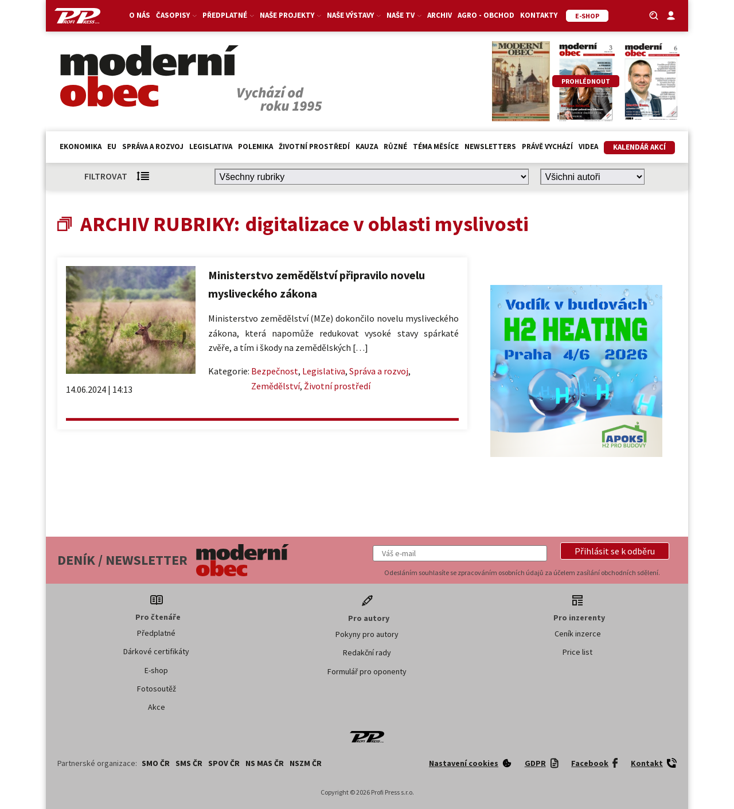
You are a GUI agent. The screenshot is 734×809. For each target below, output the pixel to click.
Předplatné (228, 15)
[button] (614, 551)
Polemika (255, 146)
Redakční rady (367, 652)
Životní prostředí (314, 146)
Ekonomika (80, 146)
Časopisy (176, 15)
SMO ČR (156, 763)
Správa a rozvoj (153, 146)
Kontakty (538, 15)
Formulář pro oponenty (367, 671)
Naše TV (403, 15)
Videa (588, 146)
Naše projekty (290, 15)
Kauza (367, 146)
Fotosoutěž (156, 688)
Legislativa (210, 146)
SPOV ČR (224, 763)
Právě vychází (547, 146)
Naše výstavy (354, 15)
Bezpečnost (274, 371)
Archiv (439, 15)
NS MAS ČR (264, 763)
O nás (139, 15)
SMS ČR (188, 763)
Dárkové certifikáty (156, 651)
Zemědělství (275, 386)
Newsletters (490, 146)
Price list (577, 652)
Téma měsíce (436, 146)
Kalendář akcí (639, 147)
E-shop (156, 670)
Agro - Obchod (486, 15)
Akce (156, 707)
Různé (395, 146)
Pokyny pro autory (367, 634)
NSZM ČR (306, 763)
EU (111, 146)
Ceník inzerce (578, 633)
